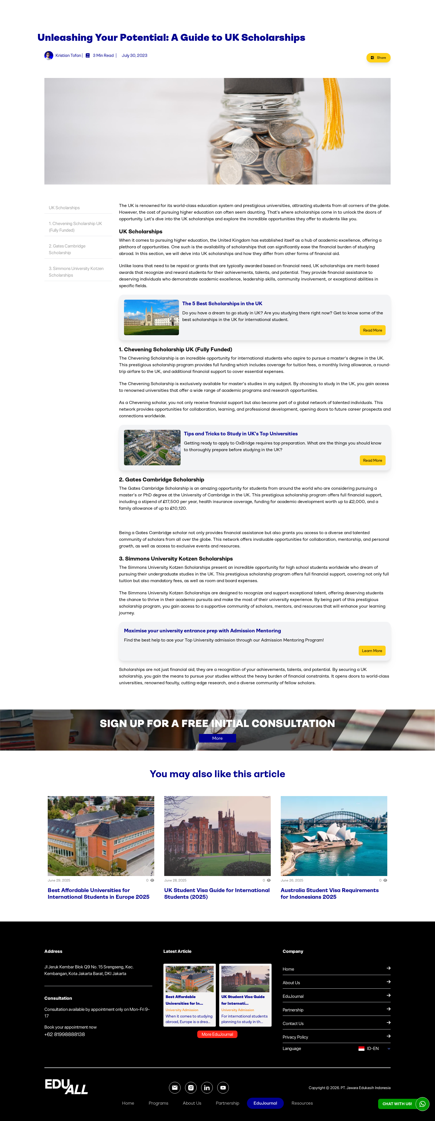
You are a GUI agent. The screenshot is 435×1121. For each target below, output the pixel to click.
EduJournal (265, 1103)
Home (128, 1103)
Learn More (372, 654)
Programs (158, 1103)
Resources (302, 1103)
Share (378, 61)
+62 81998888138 (64, 1038)
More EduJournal (217, 1038)
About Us (192, 1103)
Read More (372, 334)
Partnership (227, 1103)
